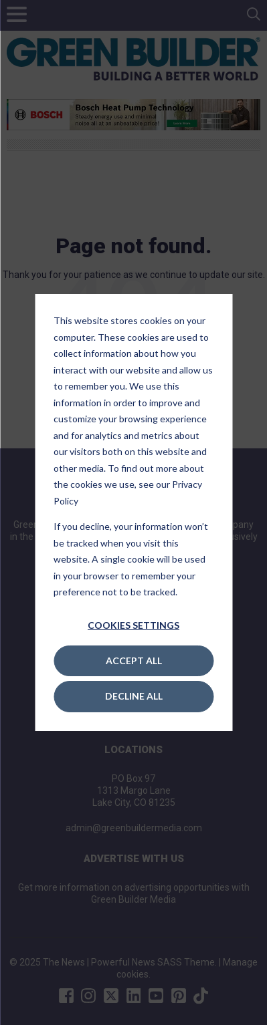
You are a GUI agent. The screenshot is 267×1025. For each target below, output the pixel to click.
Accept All (134, 660)
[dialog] (133, 512)
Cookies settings (133, 625)
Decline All (134, 696)
